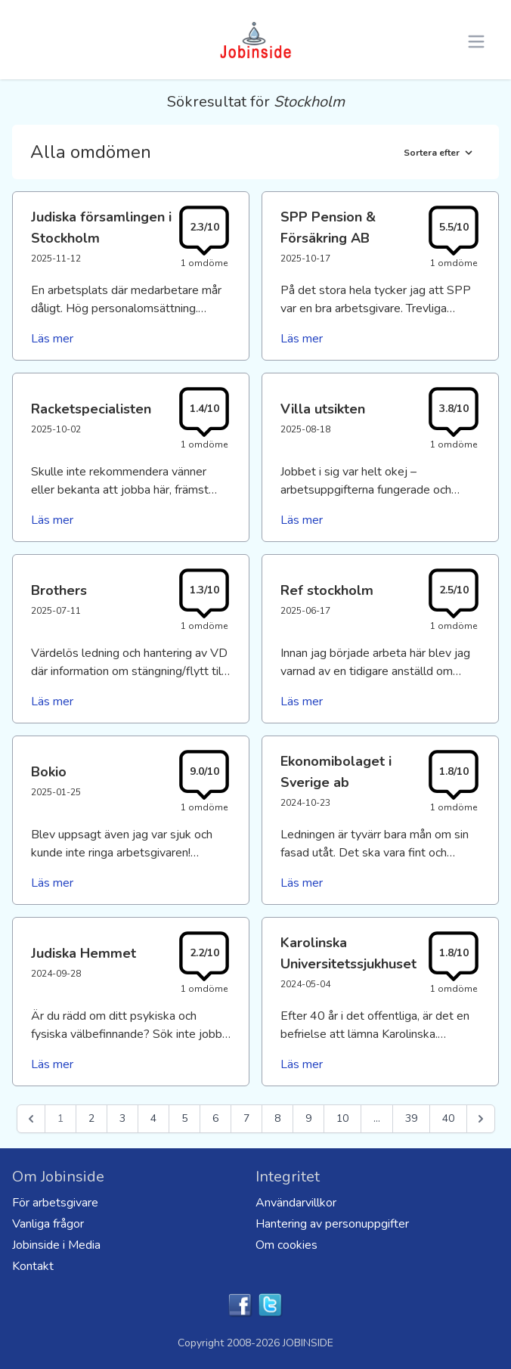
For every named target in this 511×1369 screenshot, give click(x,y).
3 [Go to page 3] (122, 1118)
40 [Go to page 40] (448, 1118)
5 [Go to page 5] (184, 1118)
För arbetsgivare (55, 1202)
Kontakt (33, 1266)
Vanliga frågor (48, 1224)
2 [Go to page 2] (91, 1118)
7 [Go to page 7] (246, 1118)
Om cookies (286, 1245)
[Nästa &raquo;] (480, 1118)
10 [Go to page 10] (342, 1118)
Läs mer (52, 338)
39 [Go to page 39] (411, 1118)
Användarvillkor (296, 1202)
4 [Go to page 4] (153, 1118)
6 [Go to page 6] (215, 1118)
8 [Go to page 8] (277, 1118)
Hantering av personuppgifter (332, 1224)
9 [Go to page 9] (308, 1118)
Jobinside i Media (56, 1245)
